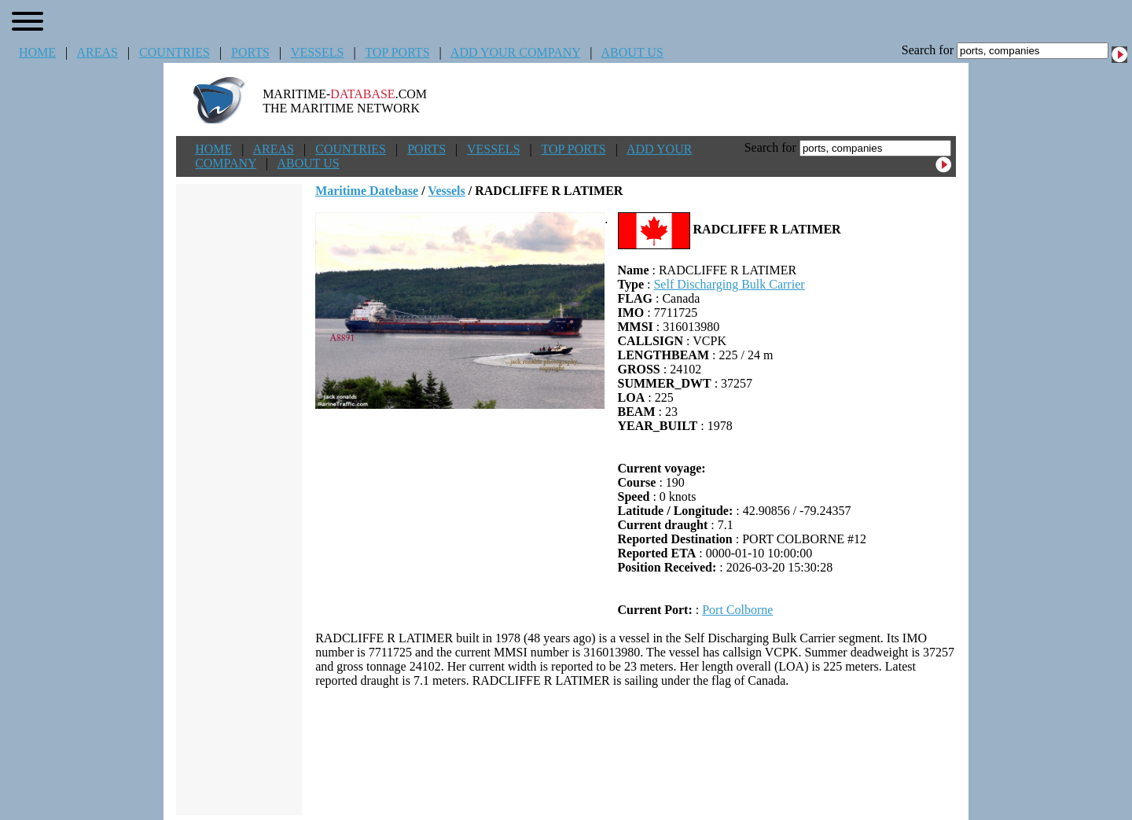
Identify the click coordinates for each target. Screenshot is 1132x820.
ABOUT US (632, 52)
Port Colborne (737, 609)
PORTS (250, 52)
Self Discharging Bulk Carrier (728, 284)
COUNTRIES (174, 52)
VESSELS (317, 52)
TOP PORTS (397, 52)
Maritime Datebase (366, 190)
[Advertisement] (636, 751)
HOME (37, 52)
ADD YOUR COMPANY (515, 52)
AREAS (96, 52)
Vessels (446, 190)
